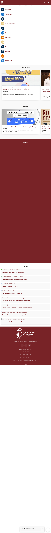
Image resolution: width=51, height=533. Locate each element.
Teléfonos (7, 67)
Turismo (7, 72)
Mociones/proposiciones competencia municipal (17, 436)
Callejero (7, 53)
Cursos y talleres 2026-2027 (10, 361)
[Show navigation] (48, 2)
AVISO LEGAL (28, 520)
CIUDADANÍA (20, 505)
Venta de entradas (10, 44)
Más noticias (25, 122)
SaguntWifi (8, 30)
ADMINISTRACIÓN (33, 505)
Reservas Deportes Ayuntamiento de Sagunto (16, 411)
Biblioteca (7, 76)
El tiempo (7, 49)
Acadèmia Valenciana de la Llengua (13, 311)
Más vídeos (25, 280)
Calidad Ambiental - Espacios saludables (14, 336)
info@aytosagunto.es (25, 518)
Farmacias (8, 58)
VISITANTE (26, 505)
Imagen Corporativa (10, 39)
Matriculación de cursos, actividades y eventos (16, 485)
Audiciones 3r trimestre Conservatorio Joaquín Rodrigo (20, 147)
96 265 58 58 (25, 515)
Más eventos (25, 156)
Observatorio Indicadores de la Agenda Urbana (16, 461)
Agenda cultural (9, 35)
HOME (15, 505)
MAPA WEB (22, 520)
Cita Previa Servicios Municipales (12, 386)
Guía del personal (9, 62)
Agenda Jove (8, 81)
